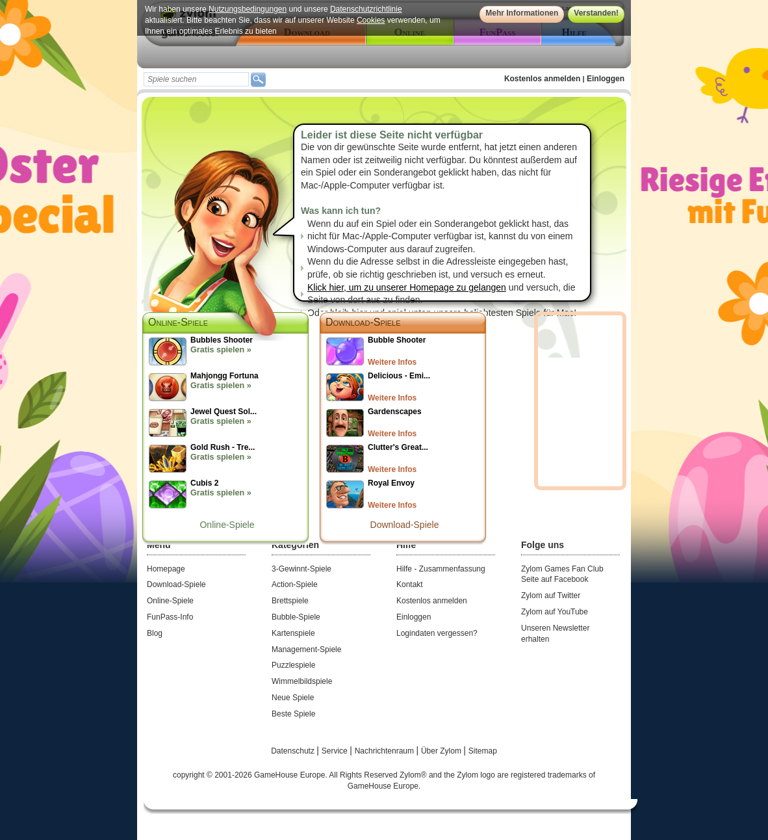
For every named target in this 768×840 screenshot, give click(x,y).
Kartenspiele (293, 633)
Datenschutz (293, 750)
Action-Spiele (295, 584)
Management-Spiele (306, 649)
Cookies (371, 20)
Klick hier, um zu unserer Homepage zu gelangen (406, 287)
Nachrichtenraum (385, 750)
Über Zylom (442, 750)
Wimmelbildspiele (302, 681)
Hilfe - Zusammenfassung (440, 568)
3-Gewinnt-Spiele (301, 568)
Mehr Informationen (521, 13)
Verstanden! (596, 13)
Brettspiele (290, 600)
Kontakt (409, 584)
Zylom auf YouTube (554, 611)
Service (336, 750)
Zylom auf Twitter (550, 595)
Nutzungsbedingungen (248, 9)
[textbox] (196, 79)
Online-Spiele (226, 524)
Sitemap (482, 750)
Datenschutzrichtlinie (366, 9)
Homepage (166, 568)
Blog (154, 633)
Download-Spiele (363, 322)
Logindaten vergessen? (437, 633)
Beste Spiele (293, 713)
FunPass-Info (170, 617)
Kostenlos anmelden (542, 78)
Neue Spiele (293, 697)
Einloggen (605, 78)
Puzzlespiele (293, 665)
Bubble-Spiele (296, 617)
